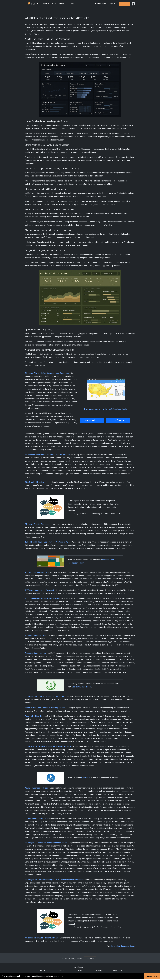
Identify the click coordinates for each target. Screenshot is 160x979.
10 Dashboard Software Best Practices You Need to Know (47, 542)
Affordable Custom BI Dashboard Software (41, 938)
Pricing (72, 4)
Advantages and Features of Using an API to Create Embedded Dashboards (54, 880)
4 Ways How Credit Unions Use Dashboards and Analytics (47, 455)
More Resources (80, 967)
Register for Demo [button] (92, 420)
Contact (61, 970)
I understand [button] (152, 976)
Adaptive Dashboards (33, 716)
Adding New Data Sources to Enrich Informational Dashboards (49, 746)
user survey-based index (81, 687)
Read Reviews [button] (118, 420)
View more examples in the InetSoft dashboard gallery (106, 409)
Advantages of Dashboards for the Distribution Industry (46, 843)
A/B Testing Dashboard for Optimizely (40, 590)
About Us (42, 970)
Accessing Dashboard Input (35, 653)
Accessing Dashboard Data (35, 635)
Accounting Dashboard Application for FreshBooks (44, 696)
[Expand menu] (51, 3)
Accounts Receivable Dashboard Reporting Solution (45, 708)
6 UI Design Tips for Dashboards (37, 524)
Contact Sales (100, 4)
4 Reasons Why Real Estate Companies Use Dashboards (47, 373)
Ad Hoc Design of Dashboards (37, 819)
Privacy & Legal (117, 970)
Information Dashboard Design (123, 946)
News (80, 970)
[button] (47, 4)
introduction (85, 778)
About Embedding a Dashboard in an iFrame (42, 598)
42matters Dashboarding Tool (36, 482)
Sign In (112, 4)
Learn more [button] (58, 976)
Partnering (99, 970)
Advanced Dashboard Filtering (36, 788)
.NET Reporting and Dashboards (37, 572)
